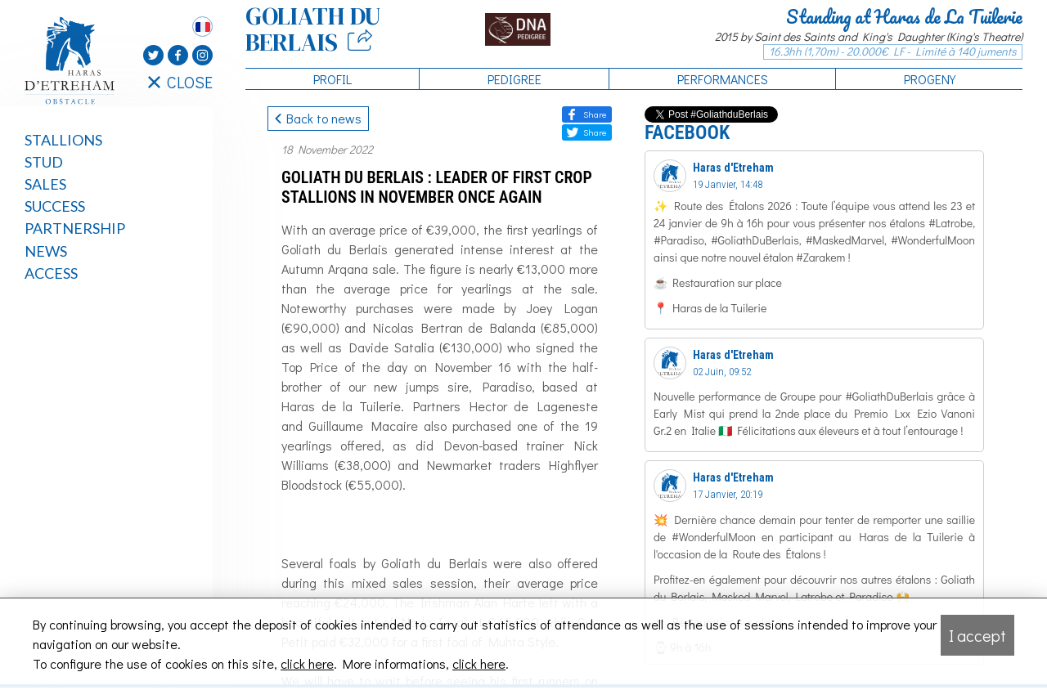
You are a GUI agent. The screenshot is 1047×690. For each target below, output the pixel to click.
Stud (44, 162)
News (46, 251)
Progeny (929, 78)
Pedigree (514, 78)
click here (307, 663)
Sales (45, 184)
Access (51, 273)
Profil (332, 78)
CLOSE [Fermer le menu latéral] (180, 82)
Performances (722, 78)
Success (55, 206)
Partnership (75, 228)
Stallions (63, 140)
